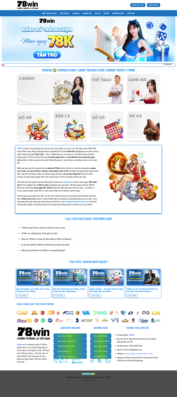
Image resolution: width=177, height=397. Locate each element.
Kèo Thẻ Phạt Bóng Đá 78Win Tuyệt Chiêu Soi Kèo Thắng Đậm (69, 290)
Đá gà (98, 13)
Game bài (87, 13)
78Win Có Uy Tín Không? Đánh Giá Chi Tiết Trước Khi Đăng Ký (142, 290)
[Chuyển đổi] (19, 228)
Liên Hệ (130, 13)
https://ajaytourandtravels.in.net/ (139, 353)
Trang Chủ (49, 13)
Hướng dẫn (118, 13)
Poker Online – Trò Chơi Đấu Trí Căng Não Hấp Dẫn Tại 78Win (106, 290)
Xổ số (106, 13)
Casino (75, 13)
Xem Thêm (22, 296)
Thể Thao (64, 13)
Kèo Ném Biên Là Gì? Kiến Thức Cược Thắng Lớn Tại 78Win (33, 290)
